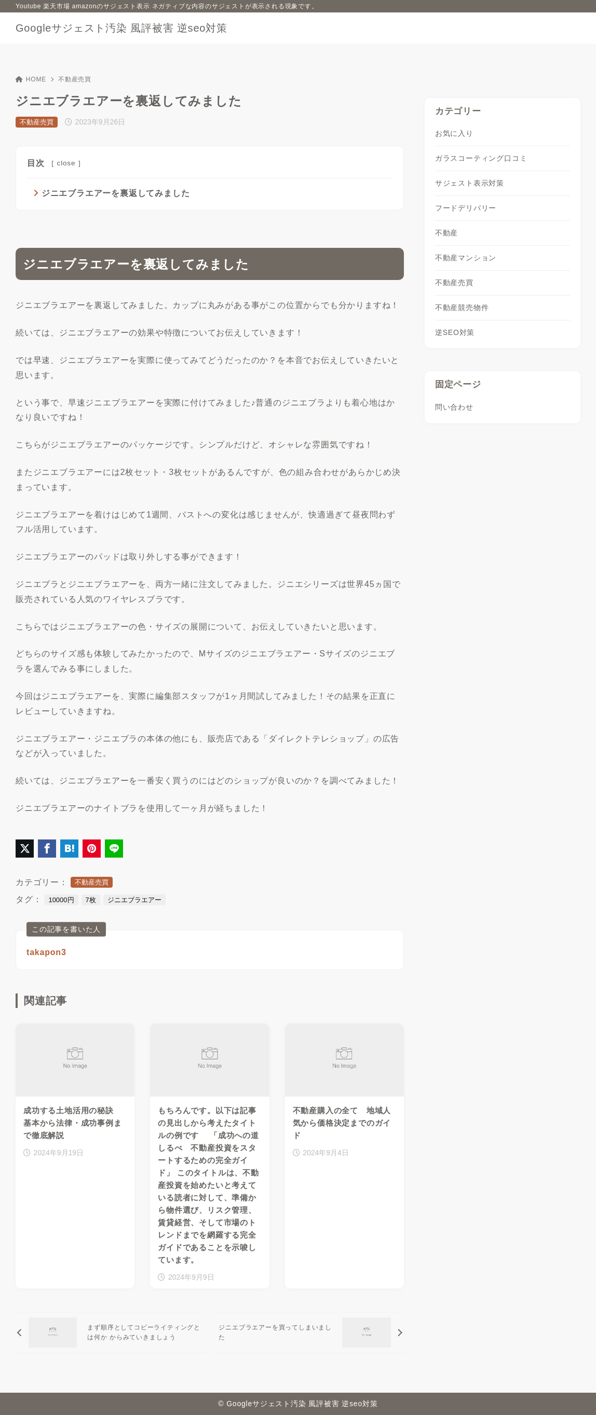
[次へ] (308, 1333)
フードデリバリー (465, 208)
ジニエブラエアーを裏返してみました (116, 193)
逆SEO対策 (455, 332)
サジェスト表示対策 (469, 183)
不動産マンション (465, 258)
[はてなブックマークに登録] (69, 848)
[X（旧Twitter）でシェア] (25, 848)
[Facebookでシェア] (47, 848)
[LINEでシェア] (114, 848)
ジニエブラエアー (134, 900)
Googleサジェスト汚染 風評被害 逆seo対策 (121, 28)
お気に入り (454, 133)
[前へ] (111, 1333)
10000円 (61, 900)
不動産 (446, 233)
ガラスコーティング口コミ (481, 158)
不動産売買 (74, 79)
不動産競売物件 (462, 307)
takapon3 (46, 952)
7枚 (91, 900)
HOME (31, 79)
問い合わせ (454, 407)
